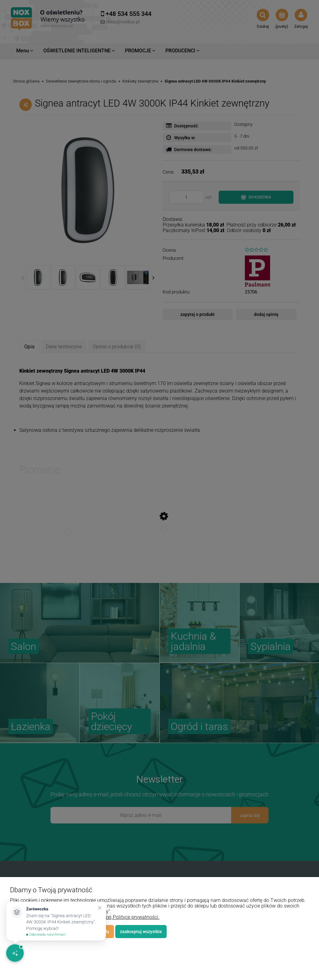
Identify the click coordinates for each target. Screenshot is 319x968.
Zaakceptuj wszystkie (141, 931)
